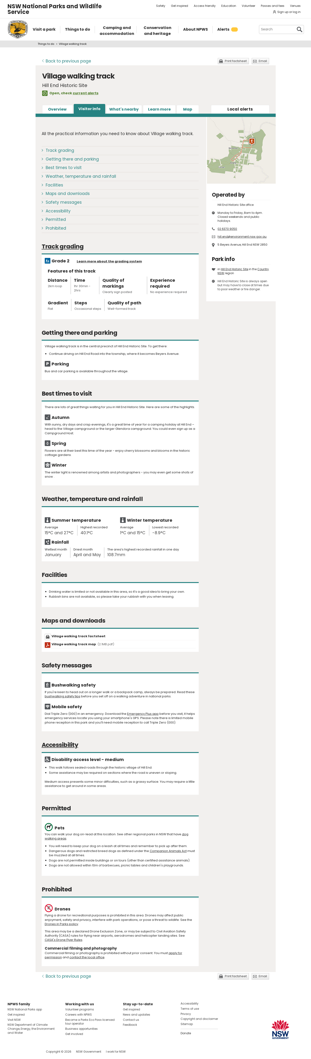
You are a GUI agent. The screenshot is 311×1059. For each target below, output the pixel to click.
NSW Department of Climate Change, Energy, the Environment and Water (31, 1029)
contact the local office (87, 957)
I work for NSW (116, 1052)
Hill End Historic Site (234, 269)
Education (228, 6)
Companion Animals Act (168, 851)
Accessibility (58, 211)
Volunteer (248, 6)
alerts (240, 109)
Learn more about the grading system (109, 261)
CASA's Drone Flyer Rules (63, 940)
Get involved (74, 1034)
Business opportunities (81, 1029)
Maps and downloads (68, 193)
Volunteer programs (79, 1009)
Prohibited (56, 228)
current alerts (85, 93)
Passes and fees (272, 6)
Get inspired (179, 6)
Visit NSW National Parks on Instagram (22, 1051)
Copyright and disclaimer (199, 1019)
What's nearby (124, 109)
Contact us (131, 1020)
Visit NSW (14, 1020)
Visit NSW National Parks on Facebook (12, 1051)
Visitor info (89, 109)
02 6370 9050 (227, 229)
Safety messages (64, 202)
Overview (57, 109)
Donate (186, 1033)
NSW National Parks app (25, 1009)
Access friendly (205, 6)
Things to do (46, 44)
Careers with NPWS (78, 1015)
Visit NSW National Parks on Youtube (32, 1051)
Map (187, 109)
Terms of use (190, 1009)
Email (263, 61)
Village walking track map (83, 644)
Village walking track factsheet (78, 636)
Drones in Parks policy (61, 924)
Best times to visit (64, 167)
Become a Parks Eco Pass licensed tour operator (90, 1022)
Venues (295, 6)
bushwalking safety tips (62, 696)
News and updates (136, 1015)
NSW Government (88, 1052)
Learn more (159, 109)
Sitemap (187, 1024)
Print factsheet (236, 61)
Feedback (130, 1025)
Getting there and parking (72, 159)
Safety (160, 6)
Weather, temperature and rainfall (81, 176)
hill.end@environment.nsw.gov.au (242, 237)
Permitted (56, 219)
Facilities (54, 185)
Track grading (60, 150)
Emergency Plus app (143, 714)
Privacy (186, 1014)
